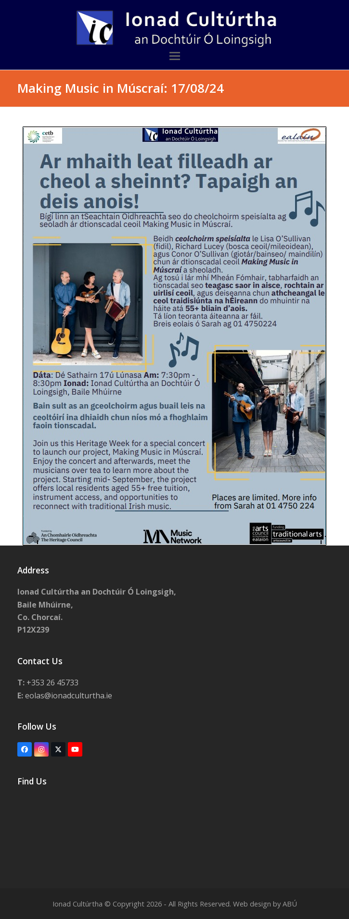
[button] (174, 56)
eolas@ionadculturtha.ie (69, 695)
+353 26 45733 (52, 682)
